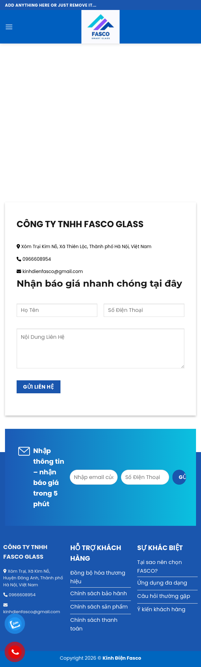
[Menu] (9, 27)
